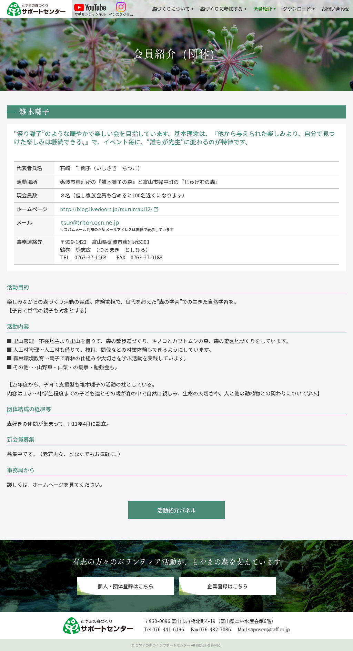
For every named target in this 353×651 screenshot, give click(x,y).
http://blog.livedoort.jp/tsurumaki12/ (106, 209)
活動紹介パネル (176, 510)
